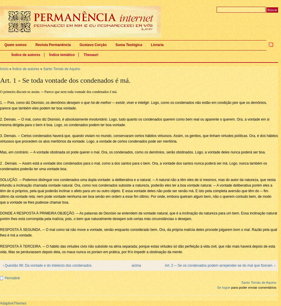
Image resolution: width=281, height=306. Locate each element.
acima (136, 265)
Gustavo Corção (93, 45)
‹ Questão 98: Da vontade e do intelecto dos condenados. (47, 265)
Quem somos (15, 45)
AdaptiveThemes (13, 303)
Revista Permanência (53, 45)
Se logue (223, 287)
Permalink (12, 278)
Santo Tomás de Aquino (61, 69)
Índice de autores (25, 55)
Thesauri (91, 55)
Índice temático (62, 55)
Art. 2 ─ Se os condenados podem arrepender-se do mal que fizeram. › (220, 265)
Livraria (157, 45)
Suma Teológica (128, 45)
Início (4, 69)
